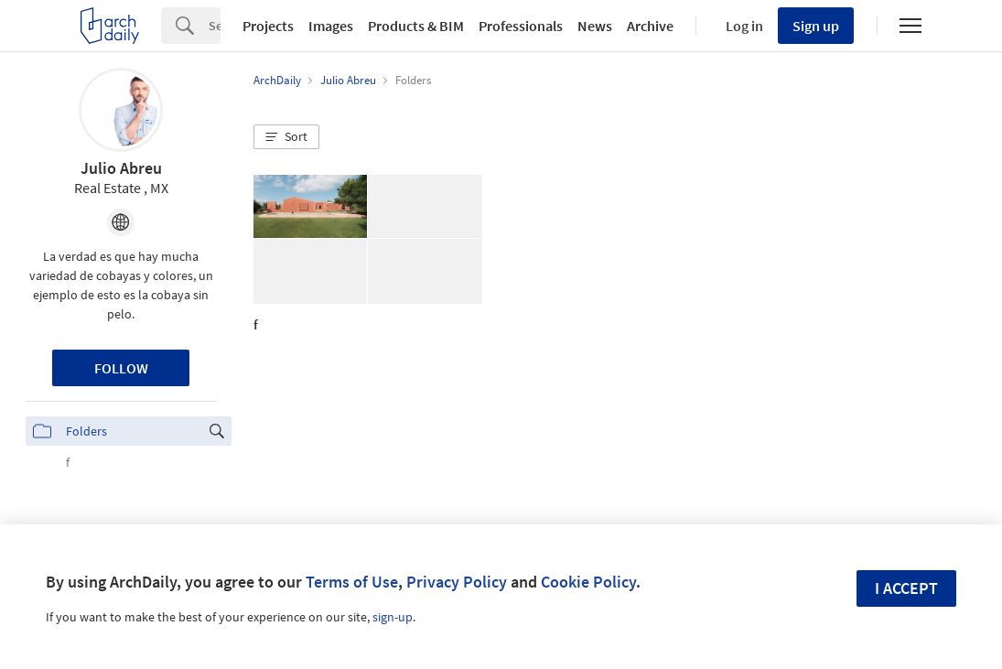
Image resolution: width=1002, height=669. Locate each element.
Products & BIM (416, 25)
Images (330, 25)
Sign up (815, 25)
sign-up (392, 617)
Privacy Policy (456, 581)
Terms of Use (352, 581)
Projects (268, 25)
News (594, 25)
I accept (906, 588)
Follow (121, 368)
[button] (286, 137)
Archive (650, 25)
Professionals (521, 25)
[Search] (215, 25)
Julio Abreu (121, 167)
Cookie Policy (588, 581)
